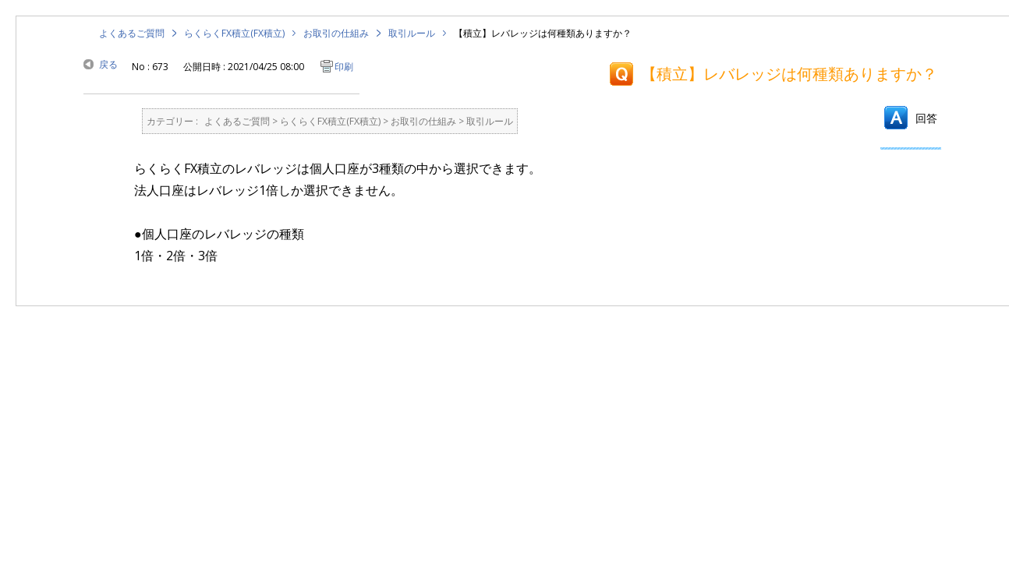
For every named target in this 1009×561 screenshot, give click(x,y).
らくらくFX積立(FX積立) (234, 33)
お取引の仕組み (336, 33)
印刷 (344, 66)
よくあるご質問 (132, 33)
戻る (108, 64)
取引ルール (411, 33)
